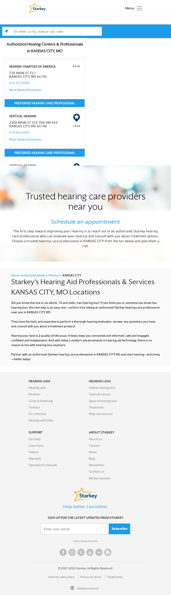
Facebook (63, 552)
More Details (17, 90)
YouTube (90, 552)
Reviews (34, 394)
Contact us (96, 471)
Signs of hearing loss (103, 401)
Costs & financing (41, 401)
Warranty (35, 458)
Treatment (96, 407)
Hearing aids (37, 387)
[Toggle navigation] (132, 8)
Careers (94, 445)
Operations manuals (43, 465)
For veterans (37, 414)
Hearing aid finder (41, 420)
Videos (33, 452)
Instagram (72, 552)
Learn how (36, 445)
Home (15, 275)
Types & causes (99, 394)
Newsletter (96, 465)
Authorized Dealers (34, 275)
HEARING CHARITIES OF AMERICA (32, 66)
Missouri (55, 275)
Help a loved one (101, 414)
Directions (35, 90)
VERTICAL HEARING (22, 116)
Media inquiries (99, 478)
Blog (92, 458)
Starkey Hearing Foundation (85, 541)
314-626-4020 (19, 132)
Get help (35, 439)
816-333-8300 (19, 83)
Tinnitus (34, 407)
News (93, 452)
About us (95, 439)
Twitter (81, 552)
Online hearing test (102, 387)
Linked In (98, 552)
